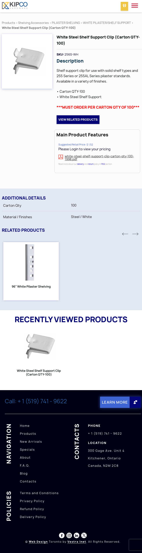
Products (8, 23)
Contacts (28, 481)
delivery (80, 164)
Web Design (38, 541)
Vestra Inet (76, 541)
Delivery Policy (33, 517)
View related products (78, 120)
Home (25, 426)
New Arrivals (31, 442)
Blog (24, 473)
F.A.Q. (25, 465)
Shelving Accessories (33, 23)
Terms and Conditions (39, 493)
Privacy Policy (32, 501)
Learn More (115, 402)
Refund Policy (32, 509)
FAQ (103, 164)
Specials (27, 450)
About (25, 457)
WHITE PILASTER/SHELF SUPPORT (107, 23)
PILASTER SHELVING (66, 23)
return (91, 164)
